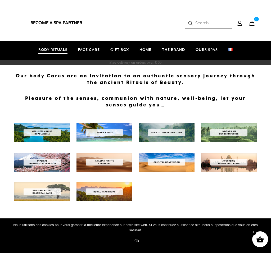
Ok (136, 241)
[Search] (208, 23)
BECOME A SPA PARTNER (56, 23)
